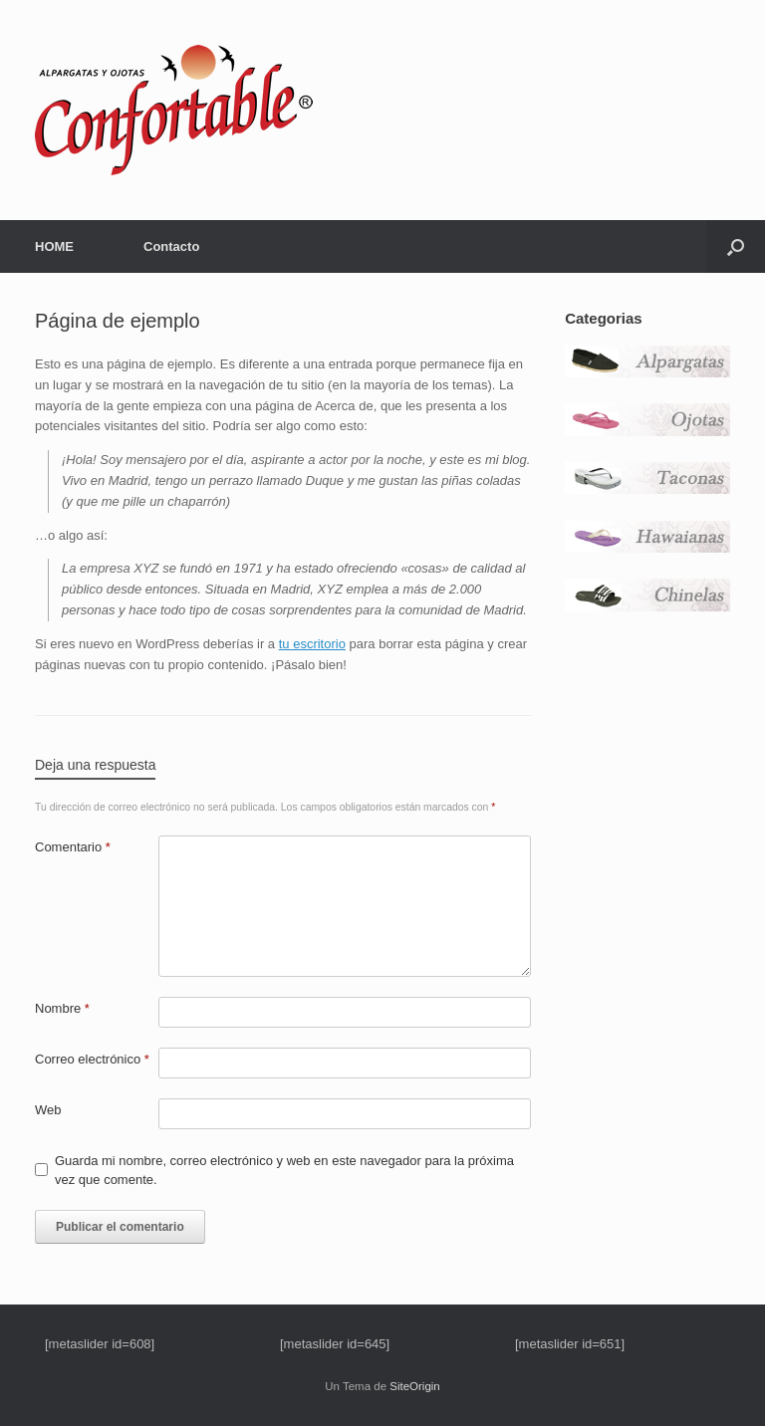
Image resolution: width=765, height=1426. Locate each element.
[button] (735, 246)
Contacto (171, 246)
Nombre (62, 1008)
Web (48, 1109)
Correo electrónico (92, 1059)
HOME (54, 246)
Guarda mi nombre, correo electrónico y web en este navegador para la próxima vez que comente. (284, 1170)
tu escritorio (312, 643)
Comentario (73, 846)
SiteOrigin (414, 1386)
